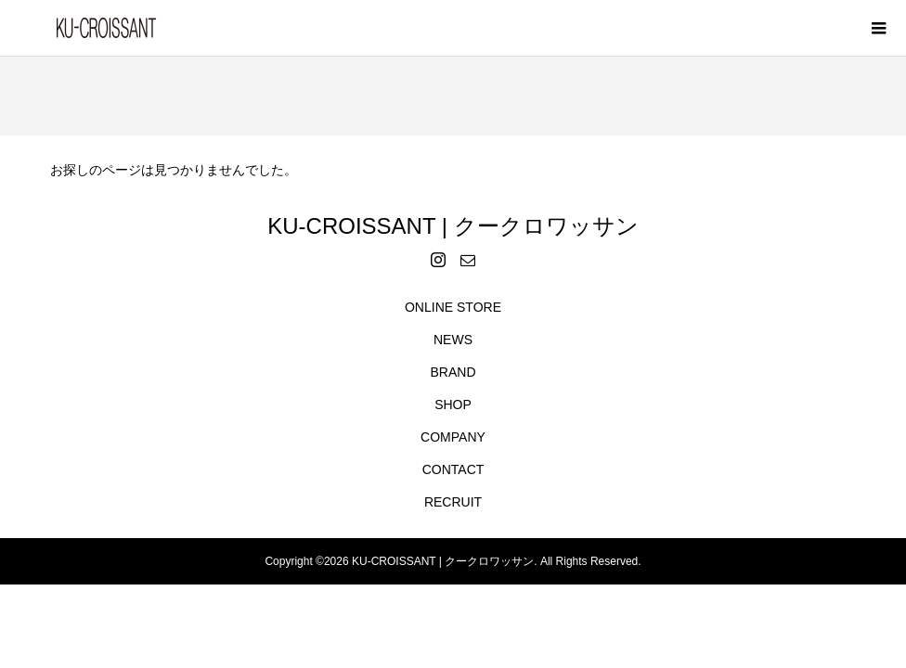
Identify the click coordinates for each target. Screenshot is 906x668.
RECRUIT (453, 502)
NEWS (453, 339)
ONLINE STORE (453, 307)
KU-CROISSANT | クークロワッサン (452, 225)
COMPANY (453, 437)
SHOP (453, 404)
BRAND (452, 372)
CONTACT (453, 469)
